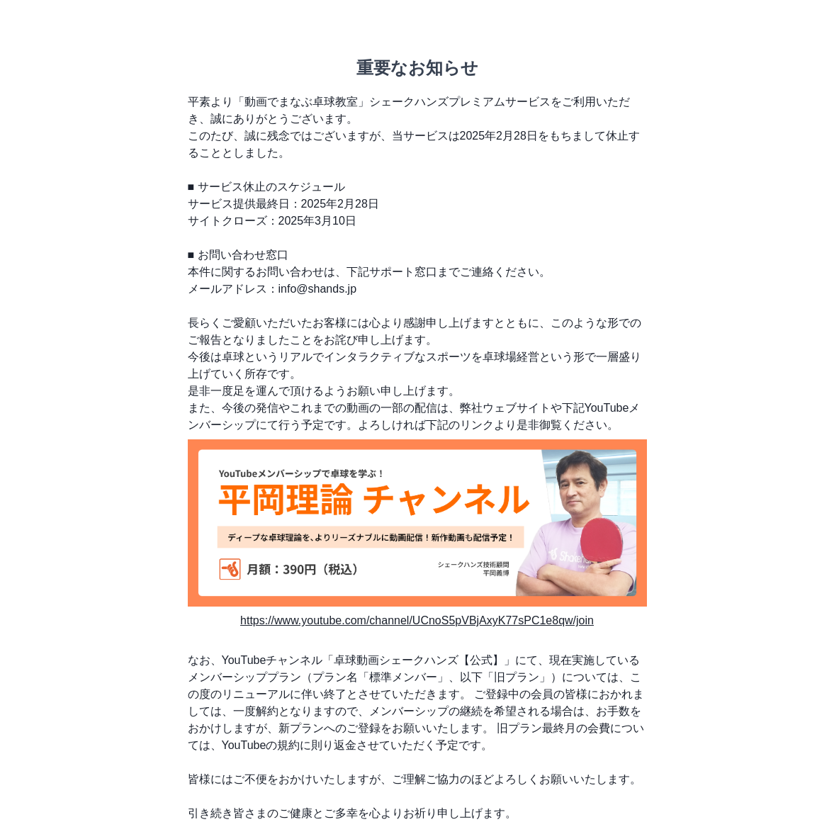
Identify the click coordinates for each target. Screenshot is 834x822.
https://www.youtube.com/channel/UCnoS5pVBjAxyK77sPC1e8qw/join (417, 620)
